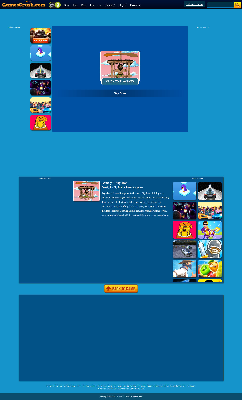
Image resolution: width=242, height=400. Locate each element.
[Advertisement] (121, 337)
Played (122, 5)
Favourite (135, 5)
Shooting (110, 5)
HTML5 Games (123, 396)
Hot (75, 5)
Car (92, 5)
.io (99, 5)
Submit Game (194, 4)
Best (83, 5)
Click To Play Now (120, 81)
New (66, 5)
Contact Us (110, 396)
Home (102, 396)
